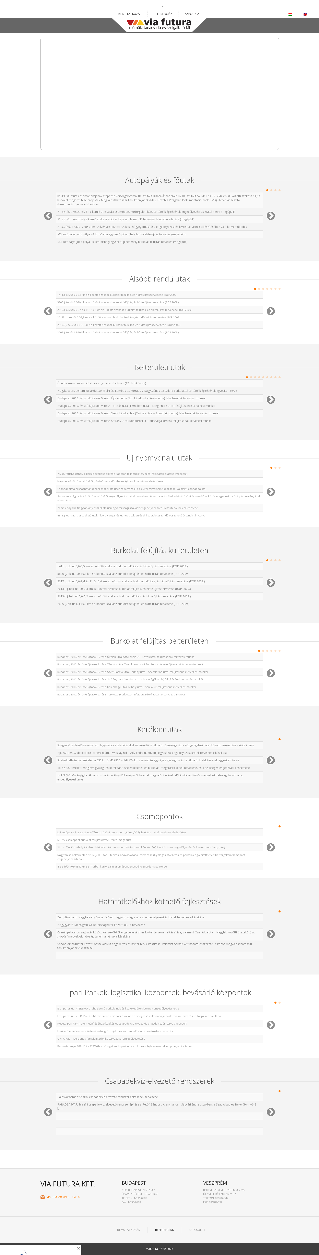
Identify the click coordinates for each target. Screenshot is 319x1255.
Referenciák (163, 14)
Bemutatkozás (129, 14)
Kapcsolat (193, 14)
